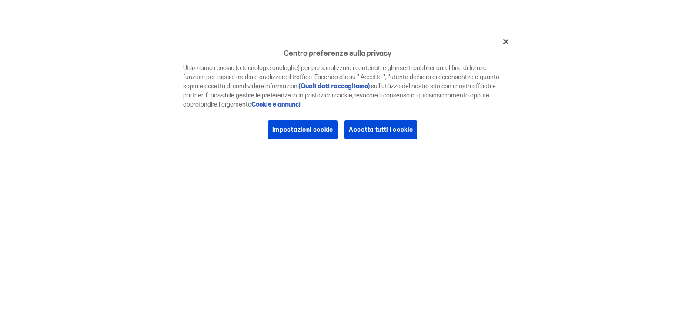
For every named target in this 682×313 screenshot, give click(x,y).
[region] (344, 92)
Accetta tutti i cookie (381, 129)
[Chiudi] (505, 41)
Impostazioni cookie (302, 129)
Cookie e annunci (276, 104)
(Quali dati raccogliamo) (334, 86)
